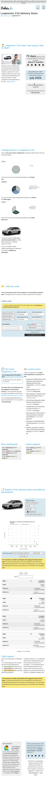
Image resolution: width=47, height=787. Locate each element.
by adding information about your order (12, 395)
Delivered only (32, 511)
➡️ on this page (6, 401)
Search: (16, 576)
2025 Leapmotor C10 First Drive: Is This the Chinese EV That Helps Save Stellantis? (35, 415)
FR (43, 6)
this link (32, 563)
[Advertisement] (23, 30)
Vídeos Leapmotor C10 (32, 389)
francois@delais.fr (15, 771)
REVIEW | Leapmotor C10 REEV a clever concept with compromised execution (35, 429)
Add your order (11, 81)
